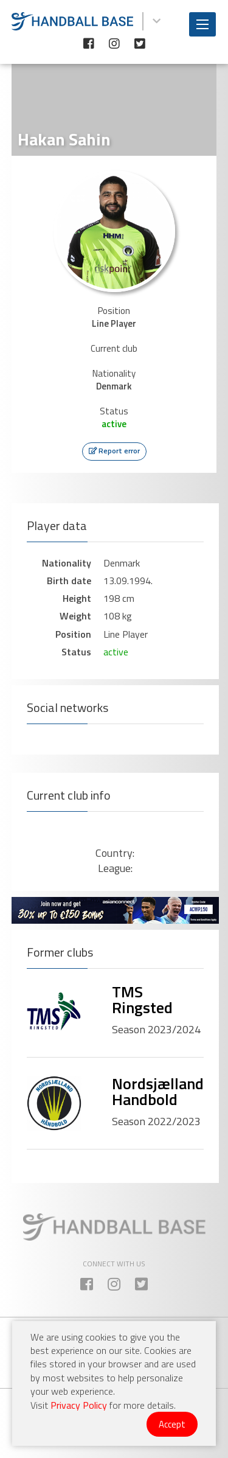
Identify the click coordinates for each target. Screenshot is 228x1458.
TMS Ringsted (142, 999)
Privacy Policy (78, 1405)
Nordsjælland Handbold (158, 1091)
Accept (172, 1424)
